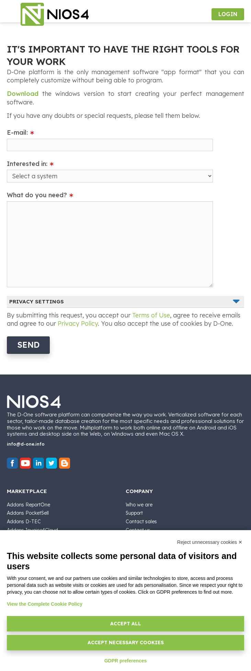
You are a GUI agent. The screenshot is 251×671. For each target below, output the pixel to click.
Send (28, 345)
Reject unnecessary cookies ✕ (209, 542)
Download (22, 94)
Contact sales (141, 521)
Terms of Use (151, 315)
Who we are (139, 505)
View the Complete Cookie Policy (44, 604)
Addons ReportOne (28, 505)
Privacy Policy (78, 323)
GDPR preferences (125, 660)
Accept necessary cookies (126, 642)
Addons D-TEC (24, 521)
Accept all (125, 623)
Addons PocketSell (28, 513)
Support (134, 513)
